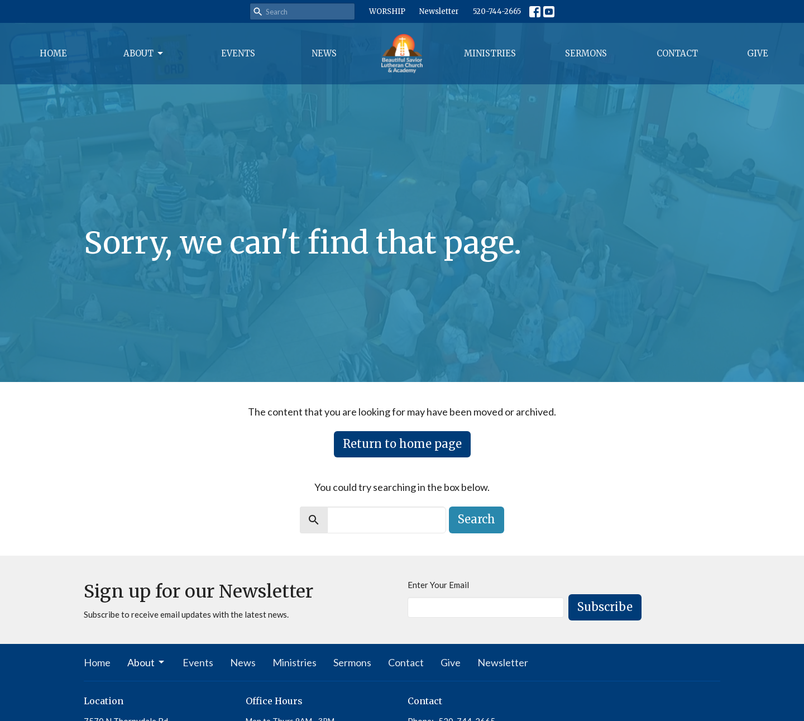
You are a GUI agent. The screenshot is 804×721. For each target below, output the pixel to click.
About (144, 53)
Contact (677, 53)
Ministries (490, 53)
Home (53, 53)
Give (757, 53)
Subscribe (605, 607)
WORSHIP (387, 11)
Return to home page (402, 444)
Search (476, 519)
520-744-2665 (497, 11)
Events (238, 53)
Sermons (586, 53)
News (324, 53)
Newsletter (439, 11)
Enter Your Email (438, 585)
